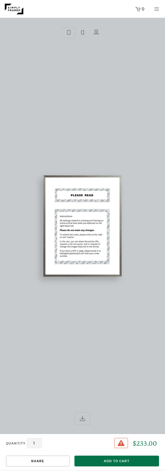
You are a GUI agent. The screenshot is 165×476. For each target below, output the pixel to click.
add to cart (116, 461)
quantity (16, 443)
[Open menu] (156, 11)
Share (37, 461)
